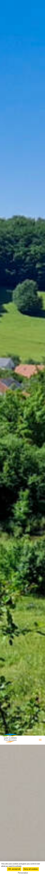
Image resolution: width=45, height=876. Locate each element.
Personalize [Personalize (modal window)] (23, 873)
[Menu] (40, 740)
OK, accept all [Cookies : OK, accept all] (14, 869)
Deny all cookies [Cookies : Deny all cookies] (31, 869)
